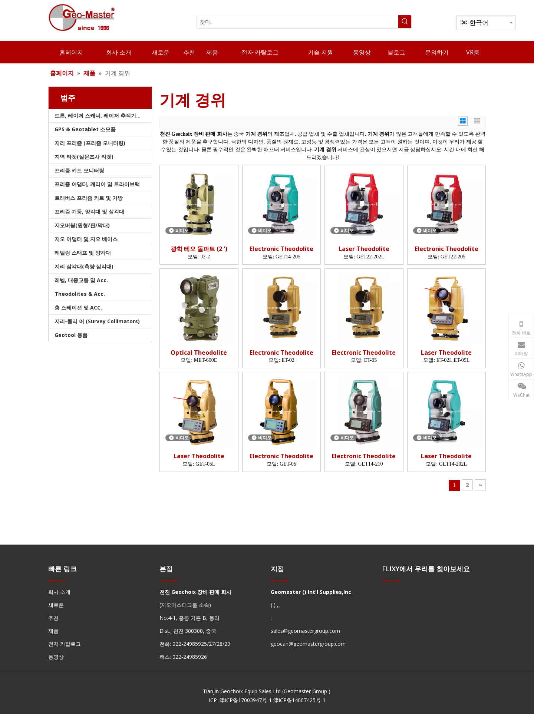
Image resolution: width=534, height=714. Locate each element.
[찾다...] (297, 21)
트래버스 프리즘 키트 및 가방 (89, 197)
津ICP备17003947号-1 (246, 700)
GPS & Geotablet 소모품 (85, 129)
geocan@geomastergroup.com (308, 643)
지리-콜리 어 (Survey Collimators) (97, 321)
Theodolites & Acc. (80, 293)
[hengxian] (57, 580)
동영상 (56, 656)
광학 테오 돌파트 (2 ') (199, 249)
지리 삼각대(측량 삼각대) (84, 266)
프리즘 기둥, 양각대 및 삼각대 (89, 211)
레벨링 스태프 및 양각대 (83, 252)
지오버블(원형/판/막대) (82, 225)
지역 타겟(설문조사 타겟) (84, 156)
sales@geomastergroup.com (305, 630)
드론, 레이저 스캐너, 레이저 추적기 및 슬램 (103, 115)
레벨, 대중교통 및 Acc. (81, 280)
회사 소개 (59, 591)
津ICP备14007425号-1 (299, 700)
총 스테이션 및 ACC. (78, 307)
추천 (53, 617)
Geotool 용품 (71, 334)
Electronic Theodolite (281, 249)
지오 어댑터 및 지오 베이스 (86, 238)
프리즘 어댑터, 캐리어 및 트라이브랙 (97, 184)
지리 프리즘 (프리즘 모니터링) (90, 142)
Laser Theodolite (364, 249)
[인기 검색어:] (404, 21)
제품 (53, 630)
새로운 (56, 604)
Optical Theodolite (199, 353)
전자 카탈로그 (64, 643)
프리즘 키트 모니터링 (79, 170)
